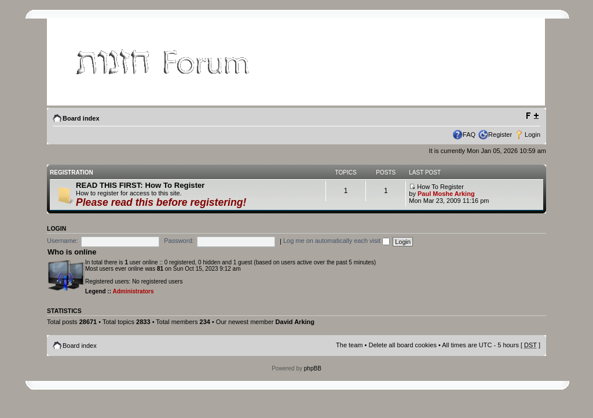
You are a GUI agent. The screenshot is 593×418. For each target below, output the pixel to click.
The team (349, 344)
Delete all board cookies (402, 344)
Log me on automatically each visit (336, 240)
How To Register (436, 186)
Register (500, 134)
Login (532, 134)
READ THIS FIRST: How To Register (140, 185)
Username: (62, 240)
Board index (81, 118)
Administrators (132, 291)
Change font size (532, 116)
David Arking (295, 321)
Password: (178, 240)
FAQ (469, 134)
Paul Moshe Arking (446, 193)
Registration (71, 172)
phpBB (312, 368)
